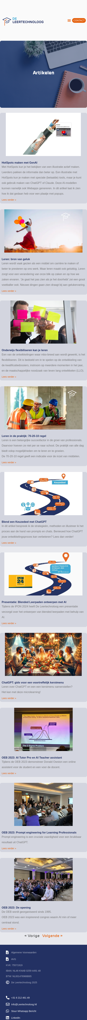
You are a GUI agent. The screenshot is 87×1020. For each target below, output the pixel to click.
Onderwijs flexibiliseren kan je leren (25, 350)
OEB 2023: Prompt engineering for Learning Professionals (39, 832)
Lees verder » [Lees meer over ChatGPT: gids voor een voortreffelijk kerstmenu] (9, 698)
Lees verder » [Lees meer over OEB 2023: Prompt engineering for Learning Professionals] (9, 848)
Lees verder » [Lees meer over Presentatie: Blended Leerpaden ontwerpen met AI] (9, 623)
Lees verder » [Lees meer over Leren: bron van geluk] (9, 291)
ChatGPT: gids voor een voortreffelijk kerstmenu (33, 682)
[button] (69, 20)
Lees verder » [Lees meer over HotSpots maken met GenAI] (9, 199)
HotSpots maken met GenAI (19, 162)
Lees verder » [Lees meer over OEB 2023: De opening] (9, 928)
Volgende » (52, 936)
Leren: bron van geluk (16, 259)
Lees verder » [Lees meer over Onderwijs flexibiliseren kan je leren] (9, 376)
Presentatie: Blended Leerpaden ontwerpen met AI (34, 602)
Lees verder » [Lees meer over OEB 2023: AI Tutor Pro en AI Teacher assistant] (9, 773)
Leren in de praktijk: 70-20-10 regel (24, 436)
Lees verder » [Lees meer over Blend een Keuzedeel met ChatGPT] (9, 543)
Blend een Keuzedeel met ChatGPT (24, 521)
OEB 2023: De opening (16, 907)
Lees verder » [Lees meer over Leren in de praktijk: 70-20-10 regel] (9, 462)
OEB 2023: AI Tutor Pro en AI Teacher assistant (32, 757)
